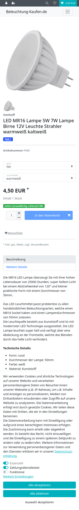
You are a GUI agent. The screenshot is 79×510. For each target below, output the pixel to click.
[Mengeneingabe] (11, 215)
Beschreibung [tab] (15, 259)
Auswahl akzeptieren (39, 502)
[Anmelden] (7, 3)
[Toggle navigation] (68, 11)
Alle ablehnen (39, 493)
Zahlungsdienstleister (25, 468)
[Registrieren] (13, 3)
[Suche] (47, 3)
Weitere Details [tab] (16, 267)
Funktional (17, 472)
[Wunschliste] (55, 3)
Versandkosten (40, 244)
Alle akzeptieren (39, 485)
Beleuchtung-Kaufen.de (26, 11)
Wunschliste (14, 233)
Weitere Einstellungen (18, 476)
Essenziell (16, 463)
